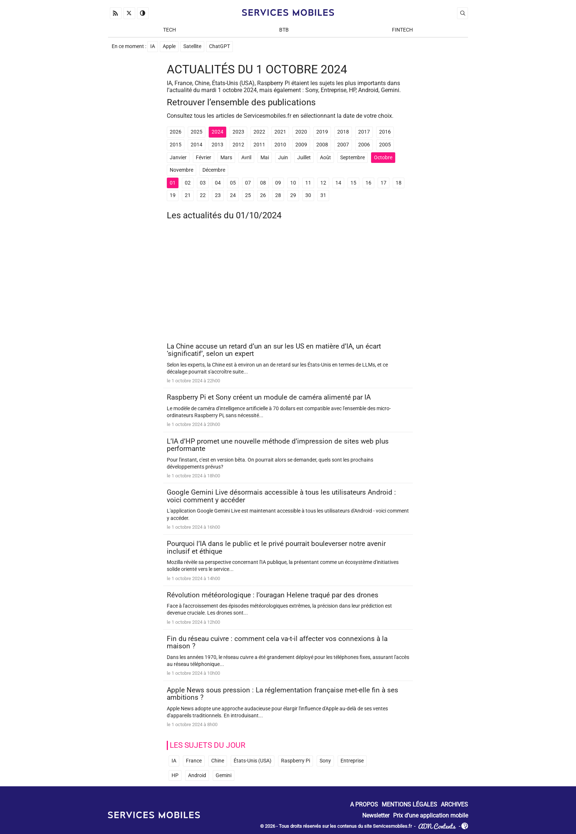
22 (203, 195)
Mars (226, 157)
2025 (196, 132)
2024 (217, 132)
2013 (217, 145)
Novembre (181, 170)
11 (308, 183)
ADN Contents (437, 826)
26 (263, 195)
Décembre (213, 170)
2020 (301, 132)
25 (248, 195)
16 (368, 183)
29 (293, 195)
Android (197, 775)
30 (308, 195)
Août (325, 157)
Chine (217, 761)
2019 (322, 132)
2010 (280, 145)
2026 (175, 132)
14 (338, 183)
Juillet (304, 157)
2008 (322, 145)
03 (203, 183)
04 (218, 183)
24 (233, 195)
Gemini (223, 775)
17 (383, 183)
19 (173, 195)
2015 (175, 145)
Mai (264, 157)
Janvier (178, 157)
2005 (385, 145)
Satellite (192, 46)
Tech (169, 30)
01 (173, 183)
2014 (196, 145)
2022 (259, 132)
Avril (246, 157)
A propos (364, 804)
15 (353, 183)
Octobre (383, 157)
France (194, 761)
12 (323, 183)
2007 (343, 145)
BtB (284, 30)
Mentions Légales (409, 804)
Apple (169, 46)
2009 (301, 145)
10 (293, 183)
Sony (325, 761)
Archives (454, 804)
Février (203, 157)
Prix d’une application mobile (430, 815)
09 (278, 183)
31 (323, 195)
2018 (343, 132)
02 (188, 183)
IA (152, 46)
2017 (364, 132)
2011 (259, 145)
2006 (364, 145)
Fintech (402, 30)
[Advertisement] (288, 284)
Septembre (352, 157)
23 (218, 195)
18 (399, 183)
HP (175, 775)
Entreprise (352, 761)
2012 (238, 145)
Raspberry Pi (295, 761)
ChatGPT (219, 46)
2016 (385, 132)
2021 (280, 132)
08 (263, 183)
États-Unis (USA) (252, 761)
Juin (283, 157)
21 (188, 195)
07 (248, 183)
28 (278, 195)
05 (233, 183)
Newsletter (375, 815)
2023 (238, 132)
